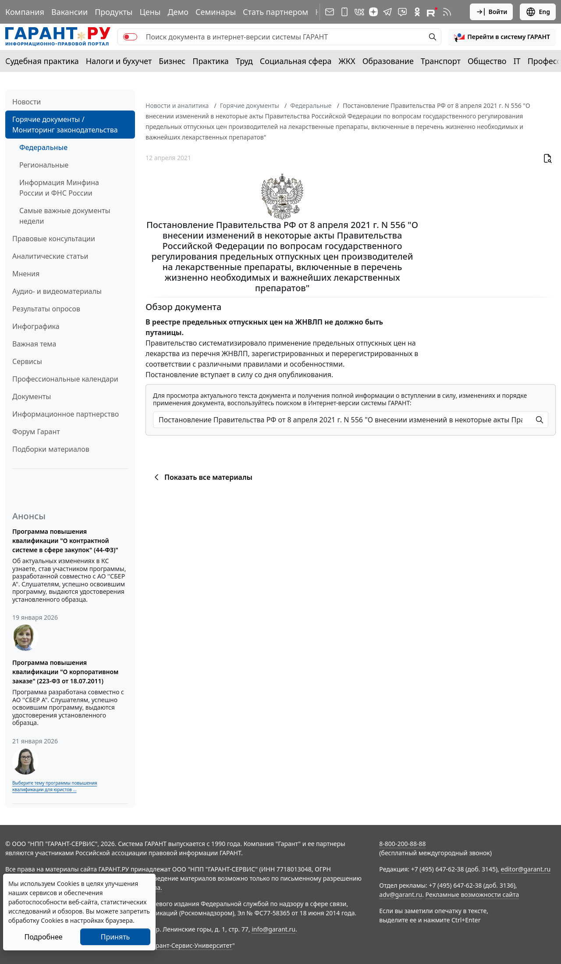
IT (517, 61)
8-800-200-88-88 (402, 843)
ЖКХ (347, 61)
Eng (537, 12)
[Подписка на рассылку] (329, 12)
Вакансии (69, 12)
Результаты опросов (46, 309)
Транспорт (441, 61)
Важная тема (34, 344)
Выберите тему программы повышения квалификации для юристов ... (54, 786)
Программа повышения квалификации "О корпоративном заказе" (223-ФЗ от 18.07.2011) (65, 671)
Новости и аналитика (177, 105)
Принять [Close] (115, 937)
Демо (177, 12)
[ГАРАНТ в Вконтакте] (359, 12)
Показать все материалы (201, 477)
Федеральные (43, 147)
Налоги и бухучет (119, 61)
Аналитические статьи (50, 256)
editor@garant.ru (526, 869)
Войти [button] (492, 12)
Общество (487, 61)
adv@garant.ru (400, 894)
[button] (502, 37)
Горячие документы (249, 105)
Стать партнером (275, 12)
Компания (24, 12)
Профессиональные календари (65, 379)
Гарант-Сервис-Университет (190, 945)
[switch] (130, 36)
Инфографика (36, 326)
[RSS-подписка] (447, 12)
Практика (210, 61)
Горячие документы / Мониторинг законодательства (65, 124)
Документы (31, 396)
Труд (244, 61)
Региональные (43, 165)
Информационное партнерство (65, 414)
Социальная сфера (296, 61)
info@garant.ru (273, 929)
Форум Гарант (36, 431)
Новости (26, 102)
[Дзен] (373, 11)
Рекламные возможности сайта (472, 894)
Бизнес (172, 61)
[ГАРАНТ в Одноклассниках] (417, 12)
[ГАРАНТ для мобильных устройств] (344, 12)
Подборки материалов (50, 449)
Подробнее (43, 937)
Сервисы (27, 361)
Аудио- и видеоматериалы (57, 291)
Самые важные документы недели (64, 216)
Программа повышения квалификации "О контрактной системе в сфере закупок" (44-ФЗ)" (65, 540)
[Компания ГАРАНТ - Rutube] (432, 12)
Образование (388, 61)
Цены (149, 12)
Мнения (25, 273)
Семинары (215, 12)
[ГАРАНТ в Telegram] (387, 12)
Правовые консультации (53, 238)
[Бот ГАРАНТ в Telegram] (402, 12)
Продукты (113, 12)
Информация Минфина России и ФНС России (59, 188)
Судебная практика (42, 61)
